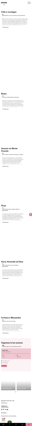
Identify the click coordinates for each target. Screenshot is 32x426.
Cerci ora (4, 365)
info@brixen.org (4, 391)
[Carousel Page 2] (16, 377)
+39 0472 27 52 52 (4, 392)
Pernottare (29, 424)
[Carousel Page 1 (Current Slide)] (15, 377)
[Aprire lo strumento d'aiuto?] (30, 214)
